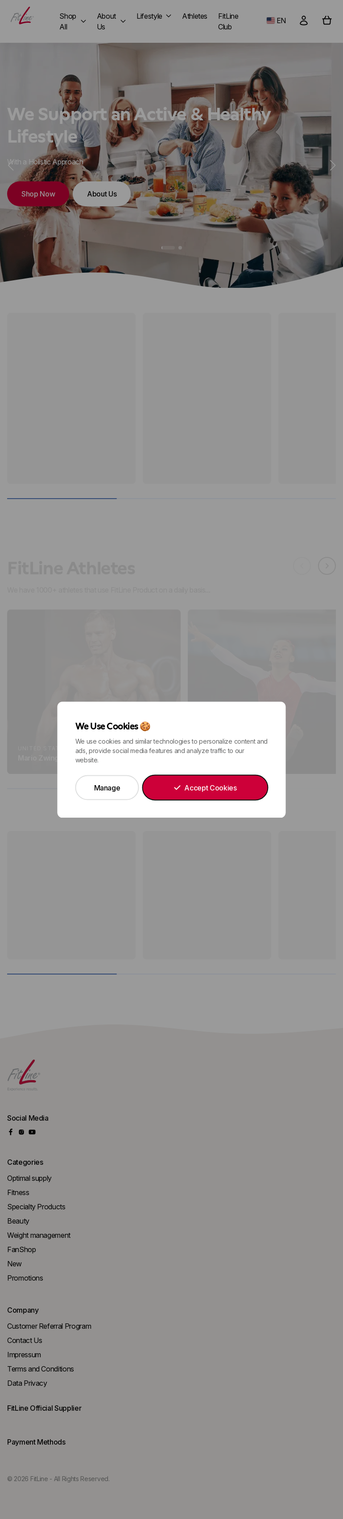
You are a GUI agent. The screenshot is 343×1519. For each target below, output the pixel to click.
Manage (107, 787)
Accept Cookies (205, 787)
